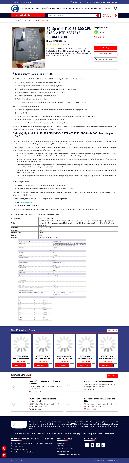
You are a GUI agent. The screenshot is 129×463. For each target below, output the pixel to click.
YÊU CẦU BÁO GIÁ (106, 53)
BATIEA (115, 460)
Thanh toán (77, 9)
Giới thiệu (35, 9)
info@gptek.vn (18, 452)
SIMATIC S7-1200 (34, 434)
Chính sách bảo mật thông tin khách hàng (68, 454)
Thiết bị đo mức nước (106, 434)
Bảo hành (67, 9)
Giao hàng (88, 9)
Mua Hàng (105, 48)
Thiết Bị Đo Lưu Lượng (71, 434)
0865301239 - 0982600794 (22, 2)
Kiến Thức (98, 9)
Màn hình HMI (20, 434)
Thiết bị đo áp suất (89, 434)
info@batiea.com (26, 202)
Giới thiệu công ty (62, 443)
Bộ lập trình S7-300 (52, 49)
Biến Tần (56, 9)
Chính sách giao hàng (63, 446)
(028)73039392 (18, 446)
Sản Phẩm (45, 9)
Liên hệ (107, 9)
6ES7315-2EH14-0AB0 (46, 218)
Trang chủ (25, 9)
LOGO (59, 434)
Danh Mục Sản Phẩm (21, 15)
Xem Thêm (112, 330)
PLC (24, 82)
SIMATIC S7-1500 (49, 434)
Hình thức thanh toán (63, 451)
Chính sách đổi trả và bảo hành (65, 449)
